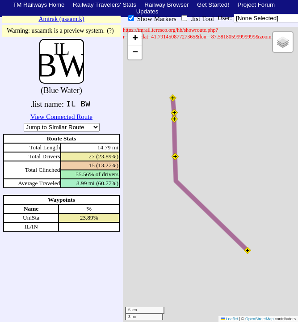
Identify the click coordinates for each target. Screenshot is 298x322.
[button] (172, 98)
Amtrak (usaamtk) (61, 19)
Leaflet (229, 319)
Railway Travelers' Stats (104, 4)
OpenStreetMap (259, 319)
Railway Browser (166, 4)
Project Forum (256, 4)
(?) (110, 30)
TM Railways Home (39, 4)
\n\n (62, 127)
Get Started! (213, 4)
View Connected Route (61, 116)
